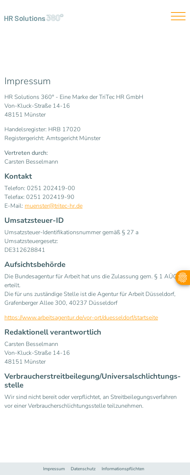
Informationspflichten (123, 469)
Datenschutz (83, 469)
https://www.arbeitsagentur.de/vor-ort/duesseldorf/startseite (81, 318)
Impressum (54, 469)
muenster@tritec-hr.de (53, 206)
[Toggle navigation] (175, 17)
